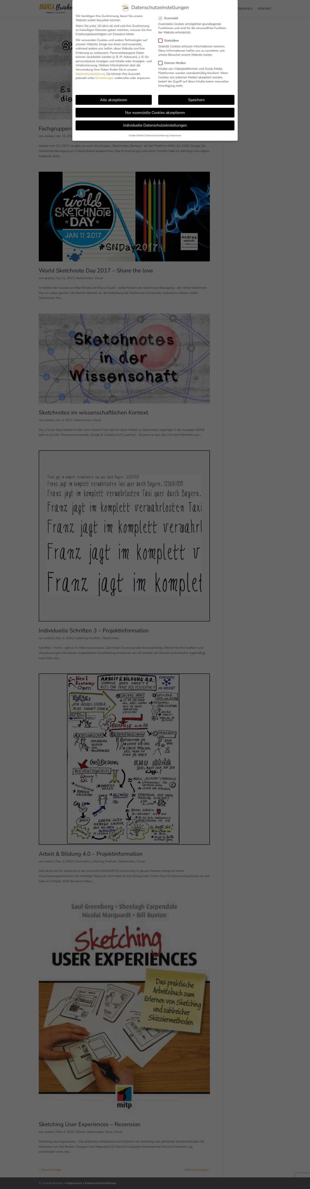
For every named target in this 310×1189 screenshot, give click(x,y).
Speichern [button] (196, 99)
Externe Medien (173, 63)
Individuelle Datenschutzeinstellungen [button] (155, 125)
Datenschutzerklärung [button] (156, 135)
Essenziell (170, 18)
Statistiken (170, 41)
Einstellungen (104, 78)
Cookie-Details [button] (136, 135)
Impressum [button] (175, 135)
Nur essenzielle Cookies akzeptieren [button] (155, 112)
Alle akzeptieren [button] (113, 99)
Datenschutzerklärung (90, 74)
